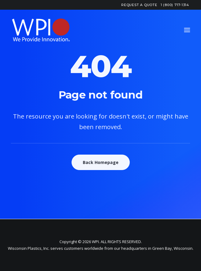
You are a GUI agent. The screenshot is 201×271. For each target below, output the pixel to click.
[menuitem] (139, 5)
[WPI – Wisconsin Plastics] (41, 30)
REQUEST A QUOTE (139, 5)
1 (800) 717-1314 (175, 5)
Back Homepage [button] (101, 162)
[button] (187, 30)
